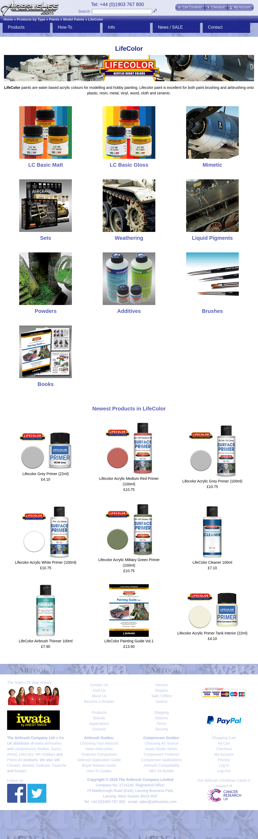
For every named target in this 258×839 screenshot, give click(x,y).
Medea (43, 749)
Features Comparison (99, 754)
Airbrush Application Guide (99, 760)
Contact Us (99, 685)
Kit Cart (224, 743)
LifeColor (95, 19)
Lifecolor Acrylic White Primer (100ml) (45, 562)
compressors (24, 749)
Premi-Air (14, 760)
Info (111, 27)
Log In (224, 765)
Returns (161, 718)
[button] (190, 7)
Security (161, 729)
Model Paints (73, 19)
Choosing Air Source (161, 743)
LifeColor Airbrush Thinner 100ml (45, 641)
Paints (54, 19)
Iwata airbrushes (48, 743)
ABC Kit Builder (161, 771)
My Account (223, 754)
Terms (161, 723)
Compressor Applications (161, 760)
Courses (99, 729)
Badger (20, 771)
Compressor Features (161, 754)
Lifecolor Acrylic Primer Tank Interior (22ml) (212, 633)
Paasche (59, 765)
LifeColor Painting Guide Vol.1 (129, 641)
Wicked (28, 765)
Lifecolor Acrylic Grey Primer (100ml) (212, 481)
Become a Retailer (99, 701)
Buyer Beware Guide (99, 765)
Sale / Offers (161, 696)
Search (84, 11)
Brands (99, 718)
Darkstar (43, 765)
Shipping (161, 712)
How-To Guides (99, 771)
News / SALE (170, 27)
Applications (99, 723)
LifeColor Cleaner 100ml (212, 562)
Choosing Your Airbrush (99, 743)
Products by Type (31, 19)
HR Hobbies (45, 754)
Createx (13, 765)
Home (8, 19)
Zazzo (56, 749)
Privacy (224, 760)
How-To (65, 27)
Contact (215, 27)
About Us (99, 696)
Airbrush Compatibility (161, 765)
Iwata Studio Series (161, 749)
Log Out (224, 771)
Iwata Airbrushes (99, 749)
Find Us (99, 690)
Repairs (161, 690)
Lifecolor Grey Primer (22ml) (45, 474)
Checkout (224, 749)
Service (161, 685)
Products (16, 27)
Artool (12, 754)
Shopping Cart (224, 738)
